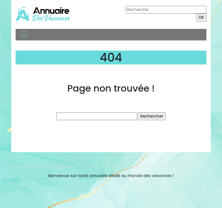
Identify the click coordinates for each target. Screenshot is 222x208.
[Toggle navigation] (24, 34)
